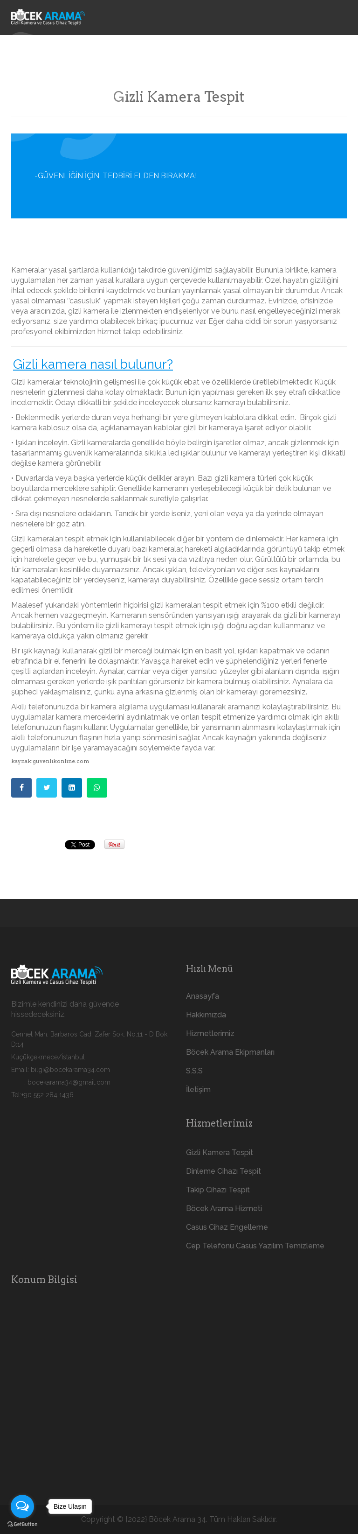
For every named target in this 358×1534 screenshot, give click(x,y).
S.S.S (194, 1070)
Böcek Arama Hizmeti (224, 1208)
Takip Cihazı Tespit (218, 1189)
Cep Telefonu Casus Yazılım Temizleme (255, 1245)
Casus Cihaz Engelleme (227, 1227)
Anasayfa (202, 996)
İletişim (198, 1089)
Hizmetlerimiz (210, 1033)
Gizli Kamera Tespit (219, 1152)
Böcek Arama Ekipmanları (230, 1052)
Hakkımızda (206, 1014)
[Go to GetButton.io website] (22, 1524)
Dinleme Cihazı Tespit (223, 1171)
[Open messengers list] (22, 1506)
